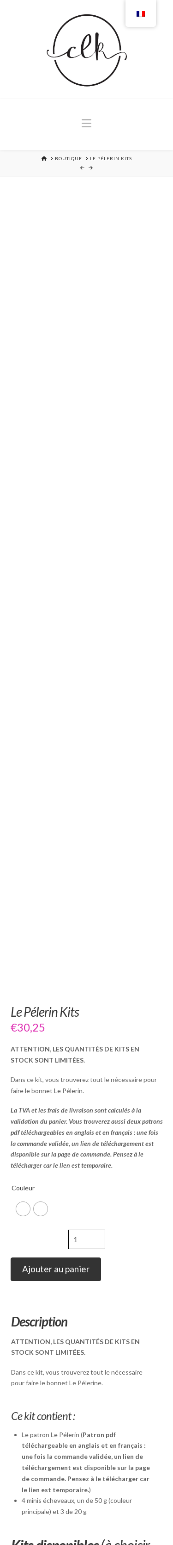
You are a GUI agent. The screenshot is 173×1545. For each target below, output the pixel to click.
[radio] (23, 504)
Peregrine (38, 1358)
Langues (87, 1523)
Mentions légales (77, 1517)
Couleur (23, 483)
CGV (118, 1517)
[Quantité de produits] (86, 534)
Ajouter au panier (55, 563)
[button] (86, 123)
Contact (143, 1517)
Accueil (29, 1517)
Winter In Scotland (54, 1144)
